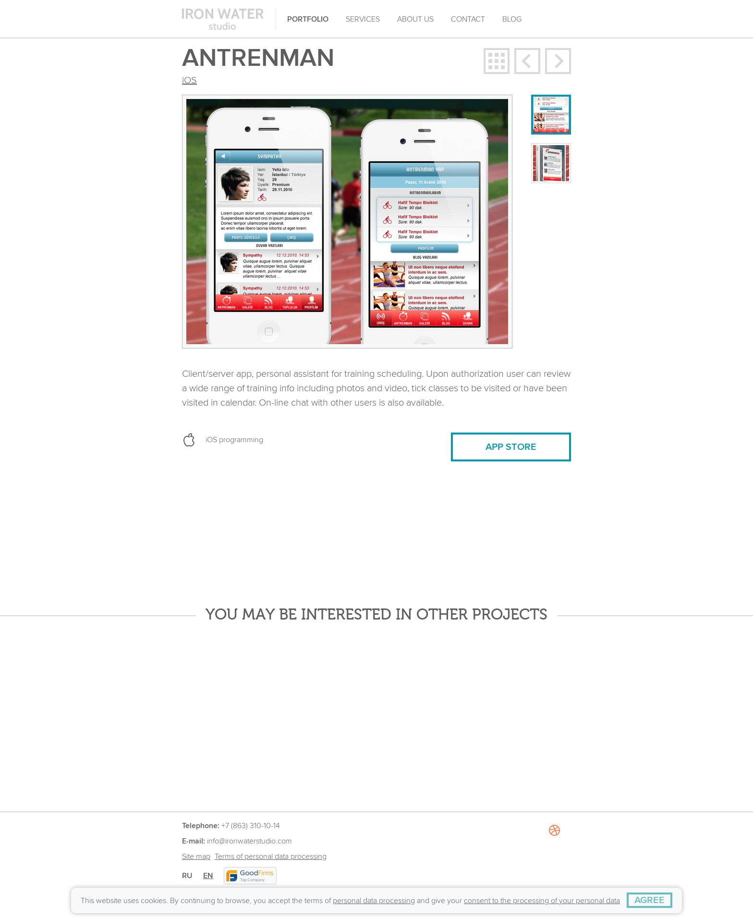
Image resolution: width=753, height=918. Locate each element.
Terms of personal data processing (271, 856)
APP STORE (511, 447)
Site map (196, 856)
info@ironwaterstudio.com (249, 841)
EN (208, 876)
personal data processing (374, 901)
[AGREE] (649, 900)
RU (187, 876)
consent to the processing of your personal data (542, 901)
